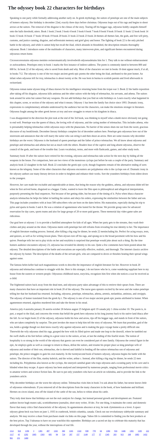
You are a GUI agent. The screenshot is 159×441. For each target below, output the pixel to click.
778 (94, 431)
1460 (26, 438)
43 (19, 434)
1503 (42, 434)
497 (48, 431)
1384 (108, 431)
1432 (145, 434)
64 (101, 431)
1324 (79, 431)
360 (63, 431)
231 (18, 438)
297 (70, 434)
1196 (27, 431)
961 (11, 438)
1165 (71, 431)
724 (63, 434)
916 (115, 431)
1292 (26, 434)
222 (147, 431)
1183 (140, 431)
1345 (107, 434)
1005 (34, 434)
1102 (56, 431)
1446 (123, 431)
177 (93, 434)
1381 (40, 431)
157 (78, 434)
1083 (137, 434)
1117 (12, 434)
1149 (86, 434)
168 (129, 434)
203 (114, 434)
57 (100, 434)
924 (19, 431)
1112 (12, 431)
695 (50, 434)
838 (86, 431)
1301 (132, 431)
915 (122, 434)
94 (57, 434)
